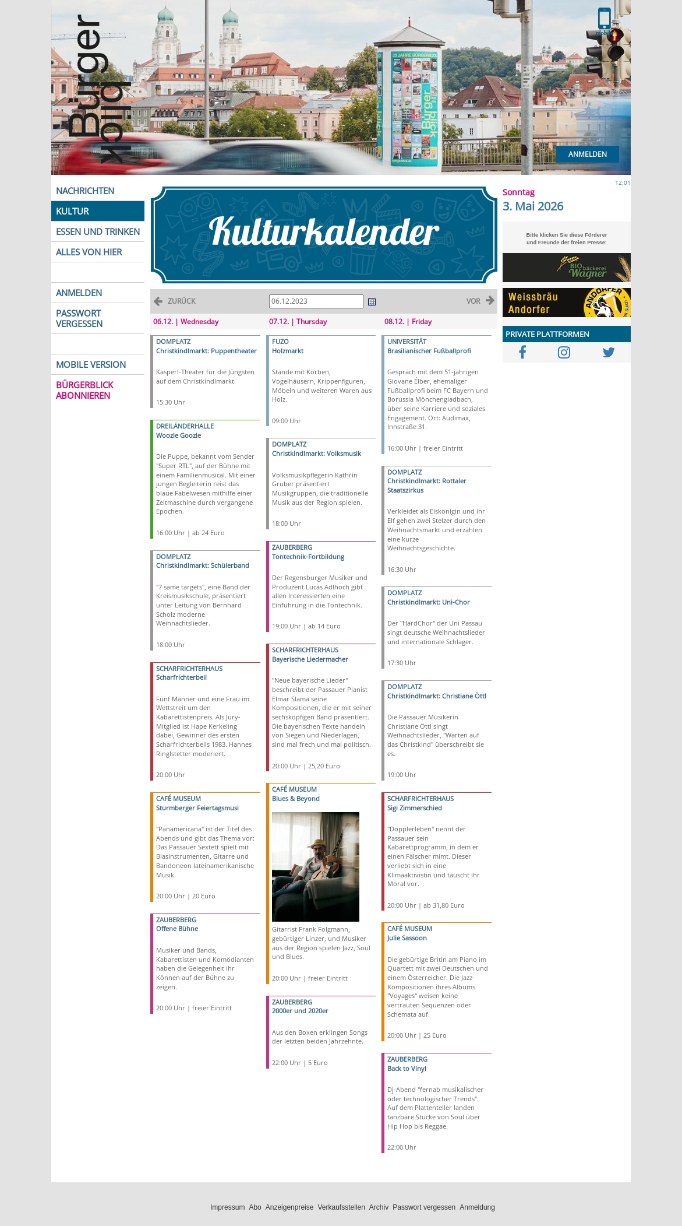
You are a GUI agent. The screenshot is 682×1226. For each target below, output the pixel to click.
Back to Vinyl (406, 1068)
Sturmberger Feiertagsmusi (197, 807)
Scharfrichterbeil (181, 677)
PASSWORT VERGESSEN (79, 318)
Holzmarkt (287, 350)
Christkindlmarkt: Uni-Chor (428, 602)
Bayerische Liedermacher (310, 659)
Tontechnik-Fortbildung (308, 556)
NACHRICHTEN (85, 190)
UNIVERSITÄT (406, 341)
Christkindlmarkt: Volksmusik (316, 453)
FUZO (280, 341)
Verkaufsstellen (341, 1207)
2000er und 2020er (300, 1010)
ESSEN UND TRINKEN (98, 231)
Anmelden (587, 154)
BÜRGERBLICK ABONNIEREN (84, 390)
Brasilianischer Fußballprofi (429, 350)
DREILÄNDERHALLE (185, 425)
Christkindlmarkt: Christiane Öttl (436, 695)
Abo (255, 1207)
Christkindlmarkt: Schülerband (202, 565)
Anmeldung (477, 1207)
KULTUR (72, 211)
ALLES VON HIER (89, 252)
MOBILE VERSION (91, 364)
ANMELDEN (79, 292)
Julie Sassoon (407, 937)
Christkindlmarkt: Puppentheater (206, 350)
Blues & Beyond (296, 798)
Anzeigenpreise (290, 1207)
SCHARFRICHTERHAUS (189, 668)
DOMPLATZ (173, 341)
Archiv (378, 1207)
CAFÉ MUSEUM (178, 798)
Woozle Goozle (178, 435)
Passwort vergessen (424, 1207)
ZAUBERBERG (176, 919)
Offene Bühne (177, 928)
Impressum (227, 1207)
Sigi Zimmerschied (414, 807)
